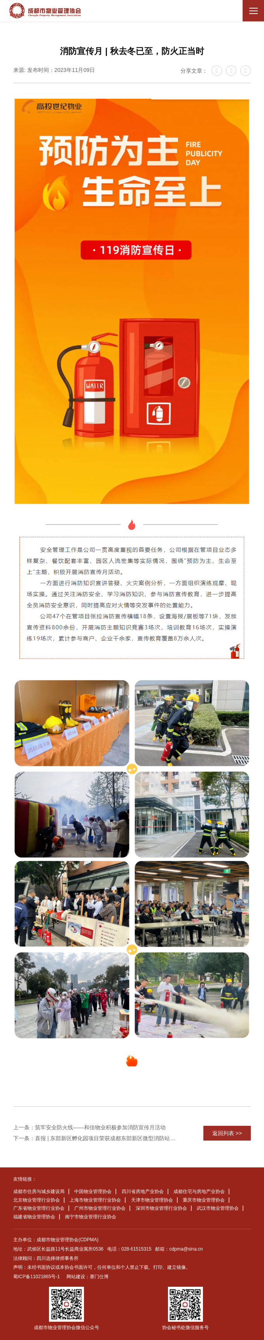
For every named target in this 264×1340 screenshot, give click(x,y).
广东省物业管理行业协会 (39, 1208)
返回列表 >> (227, 1133)
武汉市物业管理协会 (218, 1208)
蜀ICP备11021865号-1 (36, 1276)
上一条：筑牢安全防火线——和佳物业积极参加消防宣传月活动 (89, 1127)
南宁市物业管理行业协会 (90, 1216)
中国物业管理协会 (93, 1191)
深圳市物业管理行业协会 (161, 1208)
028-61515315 (136, 1249)
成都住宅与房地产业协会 (199, 1191)
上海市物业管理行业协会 (95, 1200)
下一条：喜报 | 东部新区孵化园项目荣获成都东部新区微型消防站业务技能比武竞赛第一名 (96, 1138)
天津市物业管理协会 (152, 1200)
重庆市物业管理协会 (204, 1200)
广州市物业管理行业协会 (100, 1208)
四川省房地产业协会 (143, 1191)
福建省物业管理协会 (34, 1216)
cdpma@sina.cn (186, 1249)
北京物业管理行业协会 (36, 1200)
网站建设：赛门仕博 (87, 1276)
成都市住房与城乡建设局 (39, 1191)
